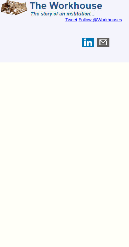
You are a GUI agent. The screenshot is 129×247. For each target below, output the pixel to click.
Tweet (71, 19)
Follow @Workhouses (100, 19)
